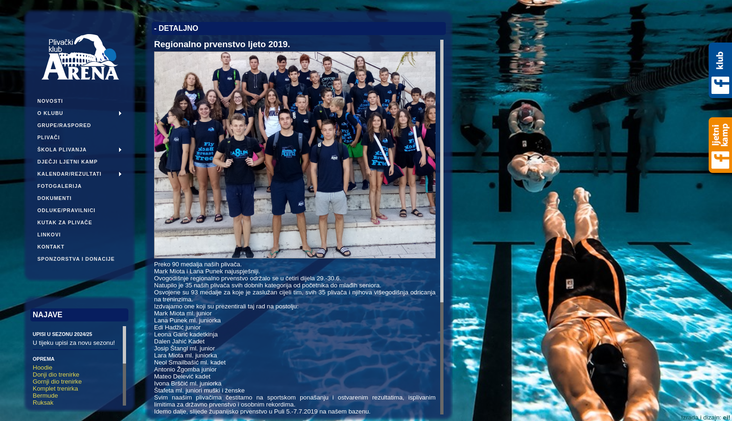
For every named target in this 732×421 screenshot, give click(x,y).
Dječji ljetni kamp (67, 161)
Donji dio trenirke (56, 374)
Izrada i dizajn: (705, 417)
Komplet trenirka (55, 388)
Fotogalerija (59, 186)
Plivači (48, 137)
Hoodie (42, 367)
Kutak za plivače (64, 222)
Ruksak (43, 402)
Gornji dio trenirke (57, 381)
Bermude (45, 395)
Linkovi (49, 234)
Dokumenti (54, 198)
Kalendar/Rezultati (69, 174)
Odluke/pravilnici (66, 210)
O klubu (50, 113)
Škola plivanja (62, 149)
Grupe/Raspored (64, 125)
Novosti (50, 101)
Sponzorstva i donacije (76, 259)
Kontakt (50, 247)
